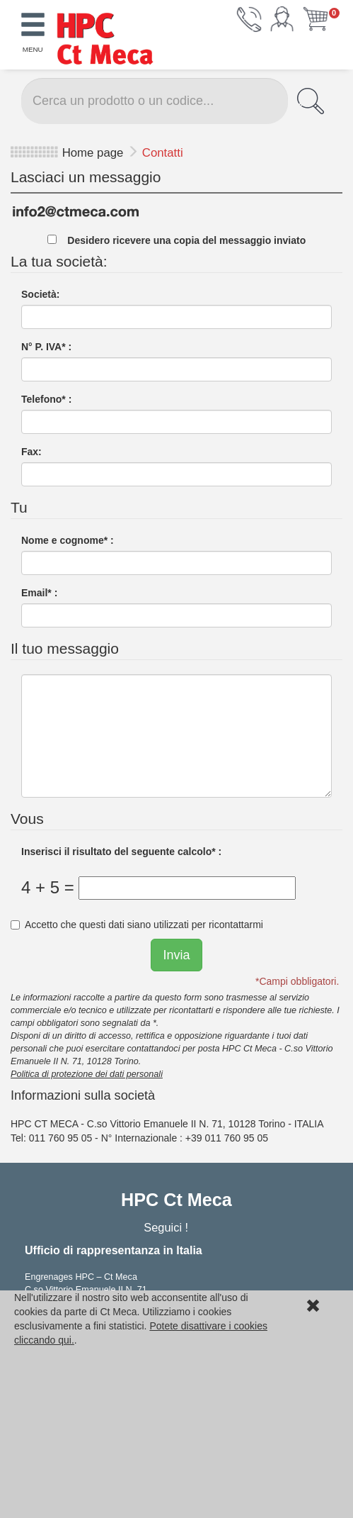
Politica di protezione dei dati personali (87, 1074)
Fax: (31, 451)
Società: (40, 294)
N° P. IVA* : (46, 346)
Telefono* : (46, 399)
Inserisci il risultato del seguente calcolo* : (121, 851)
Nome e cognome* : (67, 540)
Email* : (39, 592)
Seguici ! (167, 1227)
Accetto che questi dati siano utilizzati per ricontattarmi (137, 924)
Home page (93, 153)
